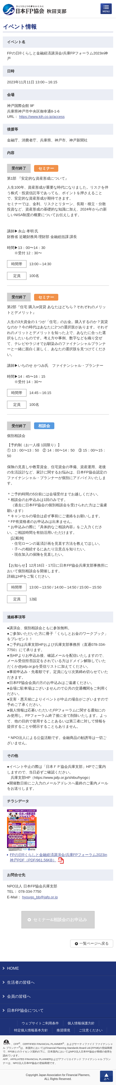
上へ (106, 1076)
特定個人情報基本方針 (31, 1030)
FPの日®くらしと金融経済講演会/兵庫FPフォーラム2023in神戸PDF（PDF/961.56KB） (58, 857)
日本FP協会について (25, 1010)
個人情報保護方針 (81, 1023)
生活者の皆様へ (21, 982)
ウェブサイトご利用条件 (40, 1023)
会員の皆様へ (19, 996)
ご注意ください (90, 1030)
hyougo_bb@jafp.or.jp (40, 897)
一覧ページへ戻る (94, 943)
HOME (13, 968)
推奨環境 (63, 1030)
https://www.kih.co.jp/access (42, 117)
